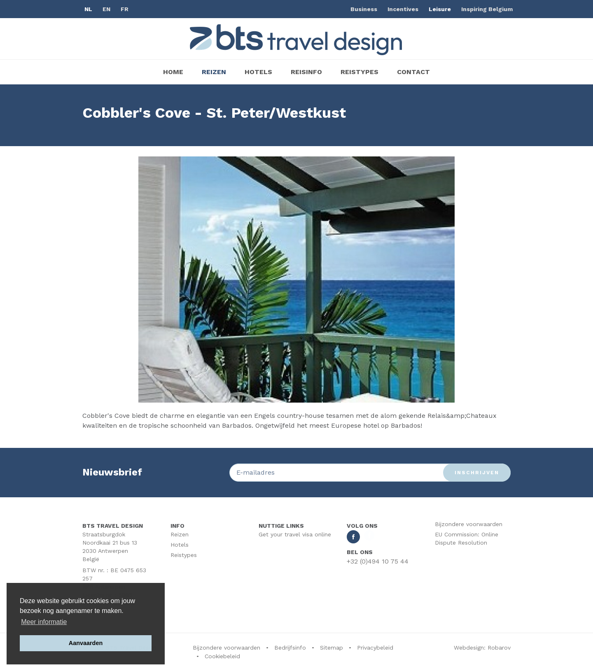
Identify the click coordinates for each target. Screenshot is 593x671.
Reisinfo (306, 72)
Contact (413, 72)
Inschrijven (477, 472)
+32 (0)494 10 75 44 (378, 561)
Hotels (258, 72)
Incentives (403, 9)
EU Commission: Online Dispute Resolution (466, 538)
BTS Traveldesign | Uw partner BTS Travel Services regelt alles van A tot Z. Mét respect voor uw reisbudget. (296, 39)
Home (173, 72)
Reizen (214, 72)
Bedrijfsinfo (290, 647)
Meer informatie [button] (44, 621)
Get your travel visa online (295, 534)
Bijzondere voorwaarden (468, 524)
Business (363, 9)
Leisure (440, 9)
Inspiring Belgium (487, 9)
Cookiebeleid (222, 656)
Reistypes (359, 72)
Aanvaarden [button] (86, 643)
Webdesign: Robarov (482, 647)
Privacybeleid (375, 647)
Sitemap (331, 647)
